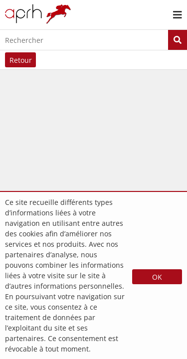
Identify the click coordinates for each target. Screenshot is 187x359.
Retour (20, 60)
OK (157, 277)
